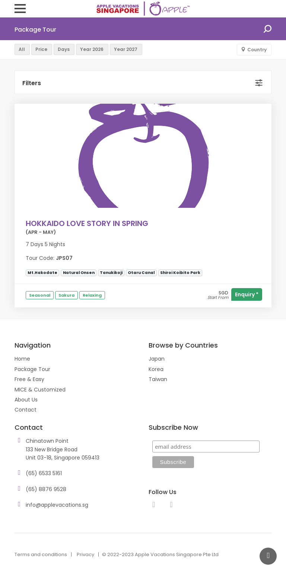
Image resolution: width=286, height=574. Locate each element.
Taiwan (158, 379)
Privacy (85, 554)
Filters (31, 83)
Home (22, 358)
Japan (157, 358)
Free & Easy (29, 379)
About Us (26, 399)
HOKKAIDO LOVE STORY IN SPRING (87, 223)
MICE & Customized (40, 389)
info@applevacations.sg (57, 505)
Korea (156, 369)
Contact (25, 409)
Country (257, 49)
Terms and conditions (41, 554)
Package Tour (32, 369)
